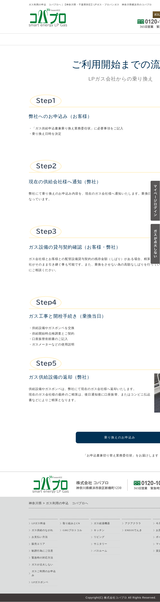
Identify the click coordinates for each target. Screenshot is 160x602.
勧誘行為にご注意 (42, 550)
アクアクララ (133, 523)
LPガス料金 (39, 523)
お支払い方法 (40, 536)
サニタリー (100, 543)
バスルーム (100, 550)
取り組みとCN (71, 523)
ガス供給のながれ (42, 530)
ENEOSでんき (133, 530)
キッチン (99, 530)
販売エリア (38, 543)
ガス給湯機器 (102, 523)
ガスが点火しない (42, 564)
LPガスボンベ (40, 582)
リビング (99, 536)
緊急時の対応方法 (42, 557)
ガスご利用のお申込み (44, 573)
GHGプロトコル (72, 530)
